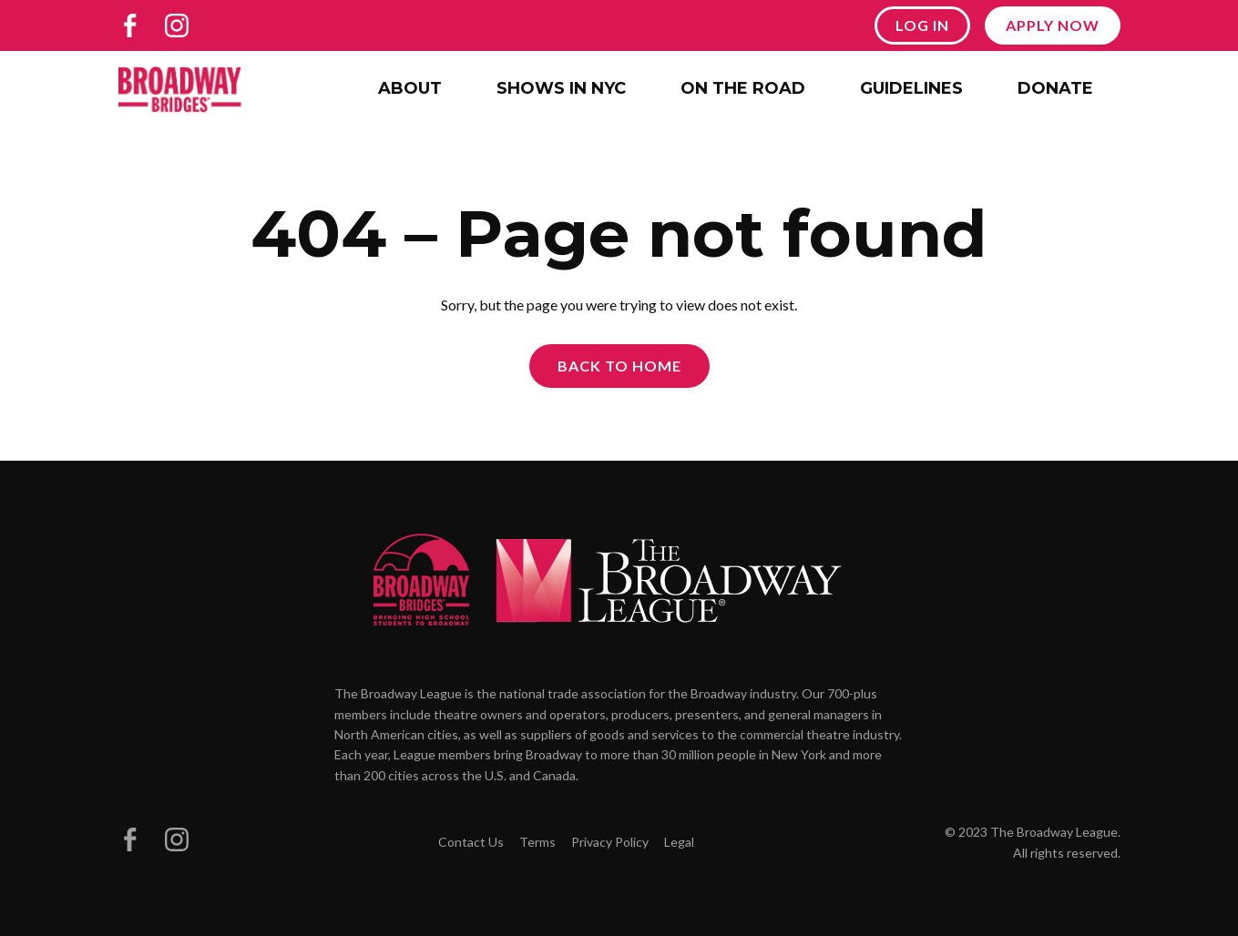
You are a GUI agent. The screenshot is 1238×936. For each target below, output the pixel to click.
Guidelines (911, 88)
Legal (679, 842)
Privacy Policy (610, 842)
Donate (1055, 88)
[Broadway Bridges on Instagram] (177, 25)
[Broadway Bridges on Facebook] (130, 25)
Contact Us (471, 842)
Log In (922, 25)
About (410, 88)
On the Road (742, 88)
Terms (537, 842)
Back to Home (619, 365)
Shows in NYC (561, 88)
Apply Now (1053, 25)
